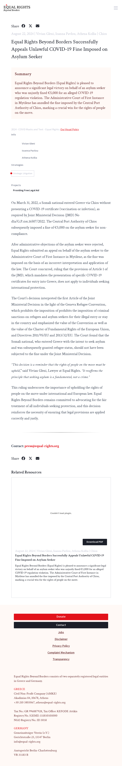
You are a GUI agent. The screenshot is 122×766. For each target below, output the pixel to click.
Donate (61, 616)
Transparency (61, 659)
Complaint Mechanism (61, 652)
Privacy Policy (61, 646)
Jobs (61, 632)
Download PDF (95, 541)
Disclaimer (61, 639)
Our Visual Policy (69, 129)
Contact (61, 625)
